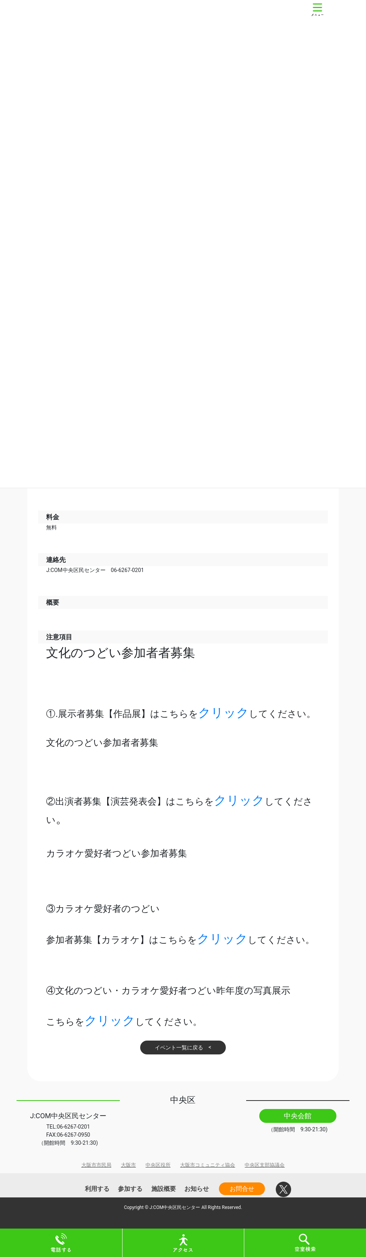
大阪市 (128, 1165)
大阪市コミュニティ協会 (207, 1165)
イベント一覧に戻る (179, 1047)
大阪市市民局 (96, 1165)
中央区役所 (158, 1165)
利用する (97, 1188)
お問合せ (242, 1188)
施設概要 (163, 1188)
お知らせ (196, 1188)
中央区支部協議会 (265, 1165)
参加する (130, 1188)
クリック (223, 712)
